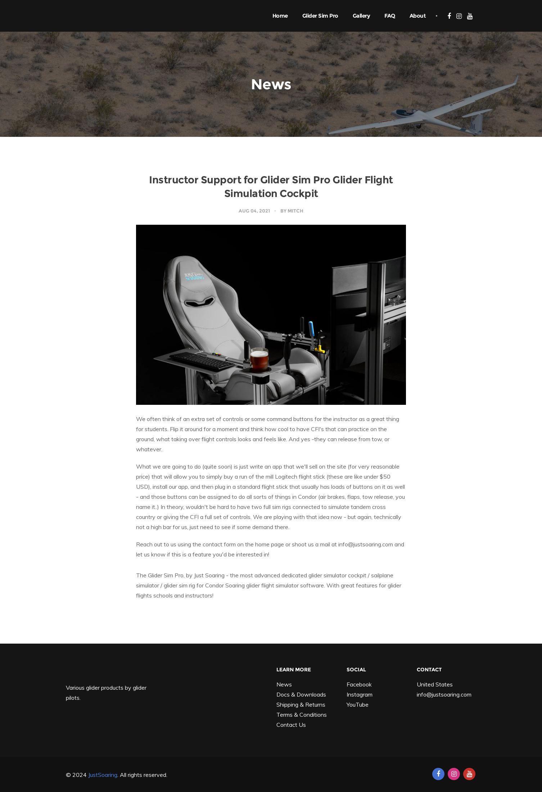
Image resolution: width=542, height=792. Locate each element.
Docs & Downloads (301, 694)
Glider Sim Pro (320, 15)
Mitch (295, 211)
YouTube (358, 704)
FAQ (389, 15)
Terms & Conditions (301, 714)
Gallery (361, 15)
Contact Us (291, 724)
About (418, 15)
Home (280, 15)
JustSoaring (102, 774)
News (284, 684)
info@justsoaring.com (444, 694)
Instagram (359, 694)
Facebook (359, 684)
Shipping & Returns (300, 704)
